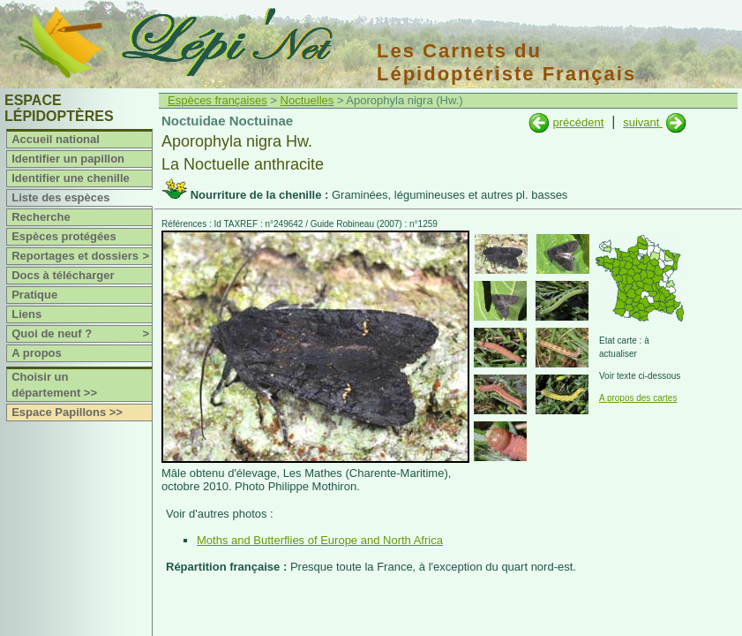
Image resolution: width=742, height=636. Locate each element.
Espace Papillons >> (67, 412)
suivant (643, 122)
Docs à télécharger (62, 275)
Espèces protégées (63, 236)
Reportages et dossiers (81, 256)
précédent (577, 122)
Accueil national (55, 139)
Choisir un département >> (54, 384)
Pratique (34, 294)
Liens (26, 314)
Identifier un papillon (67, 158)
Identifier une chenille (70, 178)
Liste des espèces (60, 197)
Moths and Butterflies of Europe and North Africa (320, 540)
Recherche (40, 216)
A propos (36, 353)
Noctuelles (307, 100)
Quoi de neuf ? (81, 334)
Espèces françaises (217, 100)
